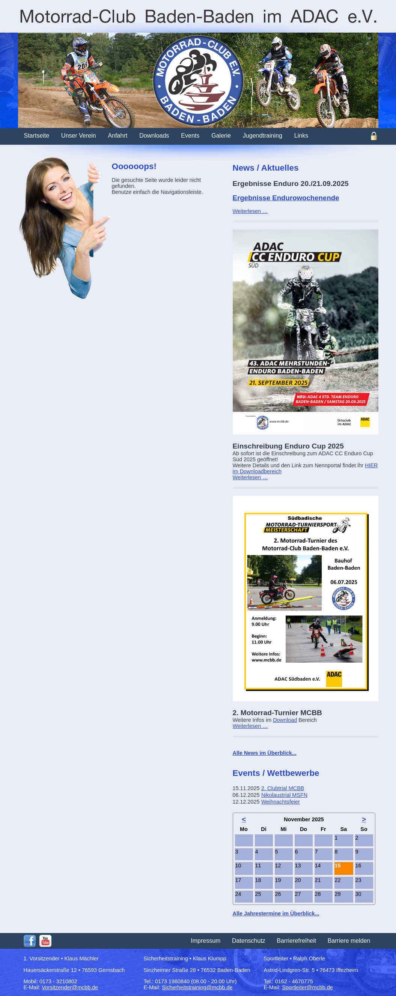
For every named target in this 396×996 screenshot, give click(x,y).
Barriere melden (349, 941)
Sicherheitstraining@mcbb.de (197, 987)
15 (338, 865)
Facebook (30, 941)
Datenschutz (248, 941)
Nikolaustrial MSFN (284, 795)
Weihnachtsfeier (280, 802)
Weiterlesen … (250, 211)
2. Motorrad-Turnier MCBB (277, 713)
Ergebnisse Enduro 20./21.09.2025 (291, 184)
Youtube (45, 941)
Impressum (205, 941)
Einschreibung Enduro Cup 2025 (288, 446)
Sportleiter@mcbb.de (307, 987)
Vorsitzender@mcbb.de (70, 987)
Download (285, 720)
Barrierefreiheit (296, 941)
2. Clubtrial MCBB (282, 788)
